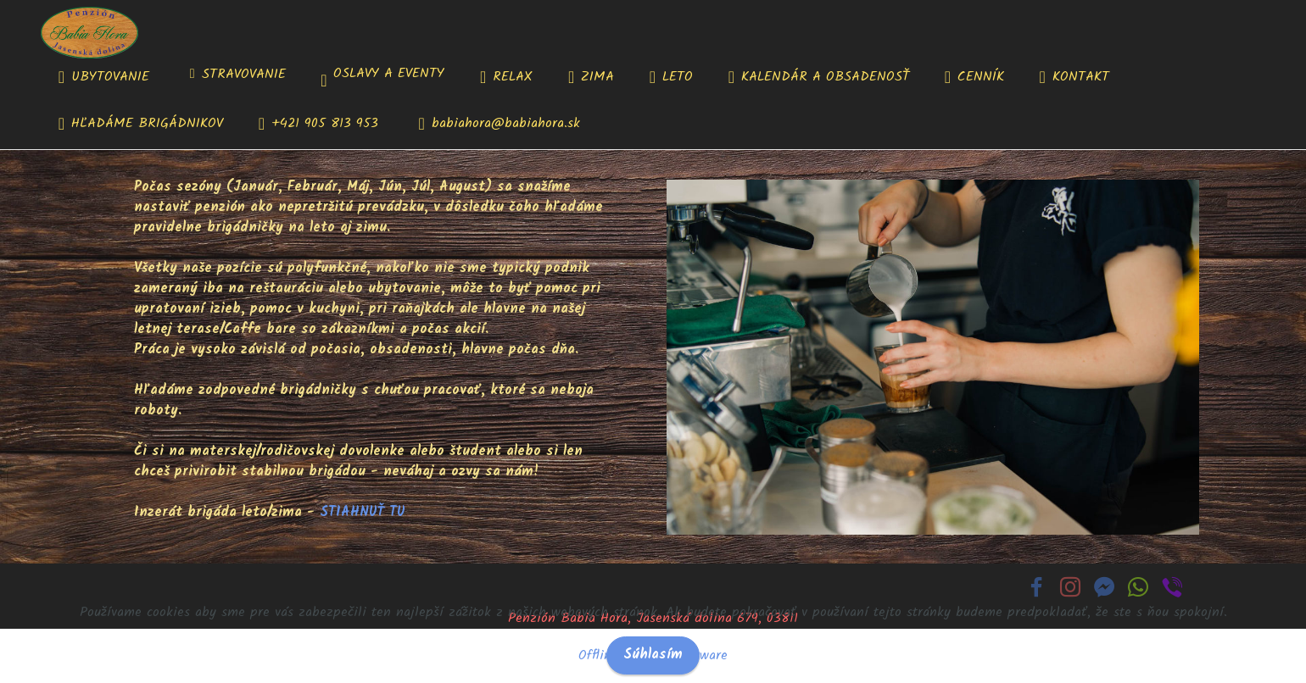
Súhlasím (653, 654)
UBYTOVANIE (106, 77)
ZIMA (591, 77)
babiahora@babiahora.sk (499, 124)
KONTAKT (1074, 77)
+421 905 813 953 (321, 124)
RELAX (506, 77)
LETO (671, 77)
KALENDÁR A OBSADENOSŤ (818, 77)
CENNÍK (974, 77)
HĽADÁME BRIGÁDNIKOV (141, 124)
